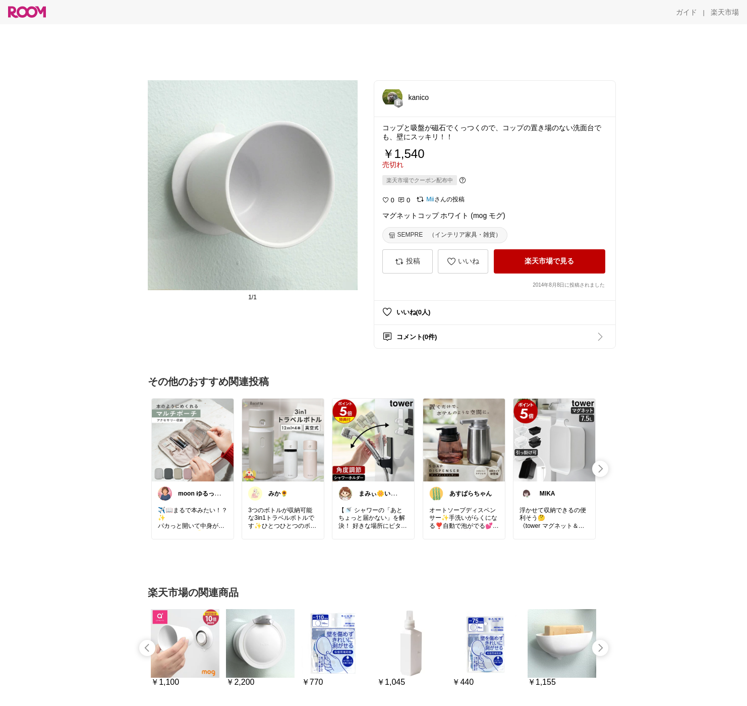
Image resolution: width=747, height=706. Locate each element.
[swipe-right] (600, 469)
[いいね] (463, 261)
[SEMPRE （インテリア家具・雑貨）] (445, 235)
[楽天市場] (725, 12)
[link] (193, 439)
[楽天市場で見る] (549, 261)
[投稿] (407, 261)
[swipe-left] (147, 648)
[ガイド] (686, 12)
